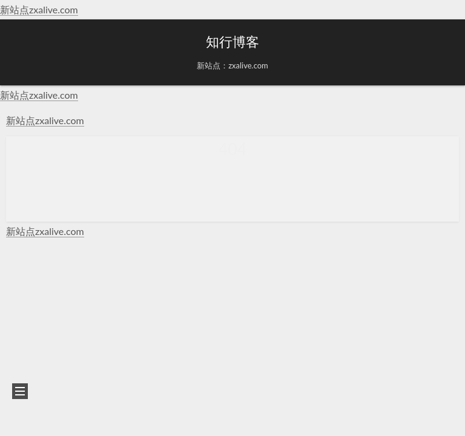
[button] (18, 53)
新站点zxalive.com (39, 9)
